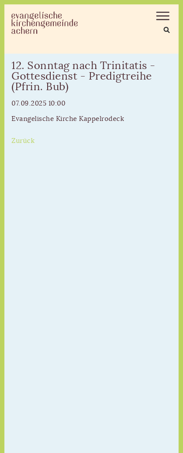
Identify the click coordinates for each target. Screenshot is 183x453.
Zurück (22, 141)
